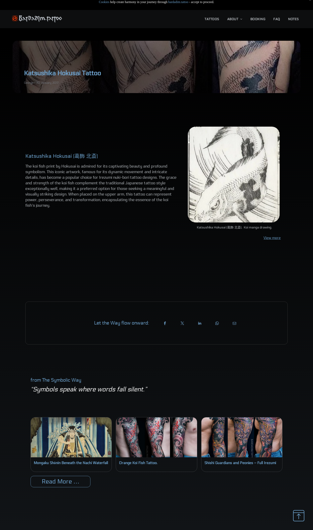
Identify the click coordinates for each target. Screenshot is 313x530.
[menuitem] (212, 9)
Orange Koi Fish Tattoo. (138, 453)
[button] (212, 9)
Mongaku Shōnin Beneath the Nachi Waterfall (71, 453)
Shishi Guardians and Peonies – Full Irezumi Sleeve (240, 453)
